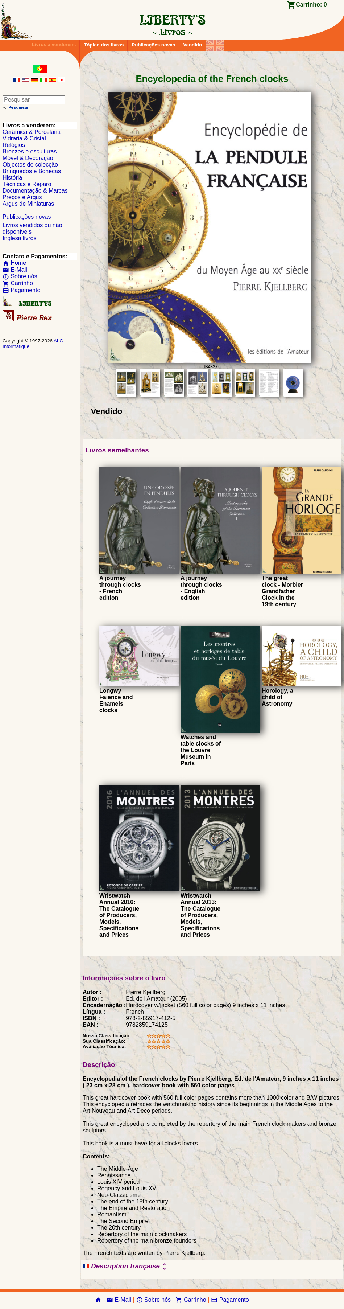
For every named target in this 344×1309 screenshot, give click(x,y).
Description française (126, 1266)
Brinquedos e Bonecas (32, 171)
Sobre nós (20, 276)
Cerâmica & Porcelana (32, 132)
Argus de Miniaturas (28, 204)
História (12, 178)
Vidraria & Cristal (24, 138)
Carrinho (18, 283)
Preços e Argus (22, 197)
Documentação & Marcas (35, 191)
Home (14, 263)
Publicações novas (153, 45)
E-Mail (15, 270)
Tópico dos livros (104, 45)
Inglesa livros (19, 238)
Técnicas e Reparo (27, 184)
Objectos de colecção (30, 164)
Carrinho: (311, 4)
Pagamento (21, 290)
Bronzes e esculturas (30, 151)
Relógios (14, 145)
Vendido (192, 45)
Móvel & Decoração (28, 158)
